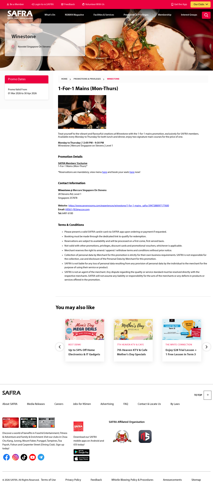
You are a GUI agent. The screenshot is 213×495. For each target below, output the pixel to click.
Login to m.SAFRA (44, 4)
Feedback (69, 4)
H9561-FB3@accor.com (77, 209)
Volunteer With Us (94, 4)
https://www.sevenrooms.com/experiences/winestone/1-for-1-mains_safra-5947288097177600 (118, 206)
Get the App (180, 4)
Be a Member (17, 4)
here (104, 172)
